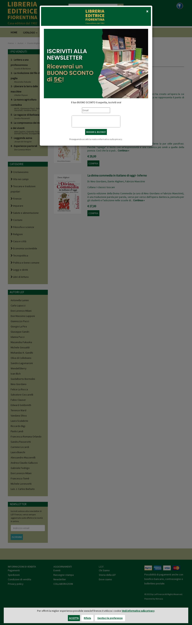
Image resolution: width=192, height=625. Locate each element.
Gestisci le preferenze (110, 618)
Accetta (74, 618)
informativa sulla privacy (110, 139)
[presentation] (96, 121)
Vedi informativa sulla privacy (138, 610)
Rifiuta (87, 618)
